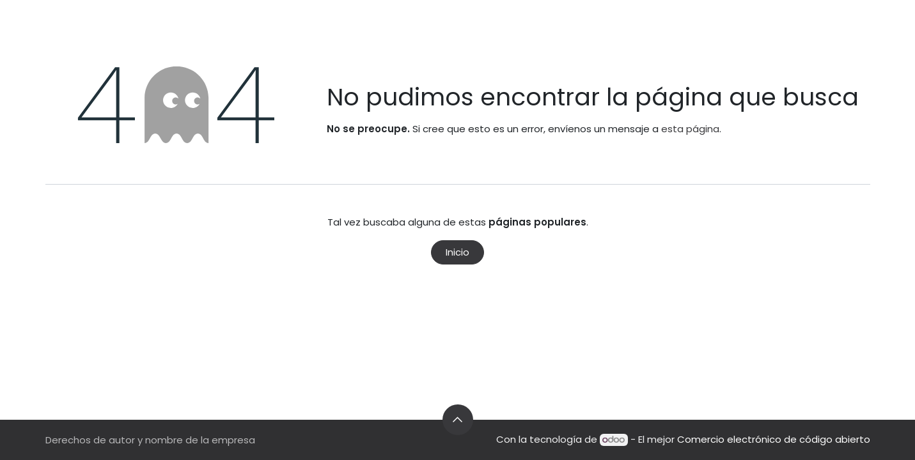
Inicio (457, 252)
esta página (690, 128)
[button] (457, 419)
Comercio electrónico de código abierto (773, 439)
